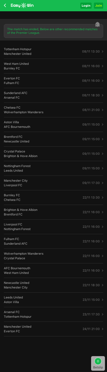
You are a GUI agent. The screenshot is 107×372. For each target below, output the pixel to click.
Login (86, 5)
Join (98, 5)
